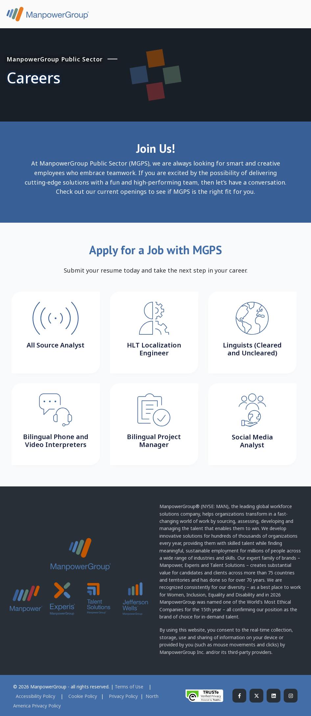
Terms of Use (130, 686)
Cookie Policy (82, 696)
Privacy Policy (124, 696)
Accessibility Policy (36, 696)
